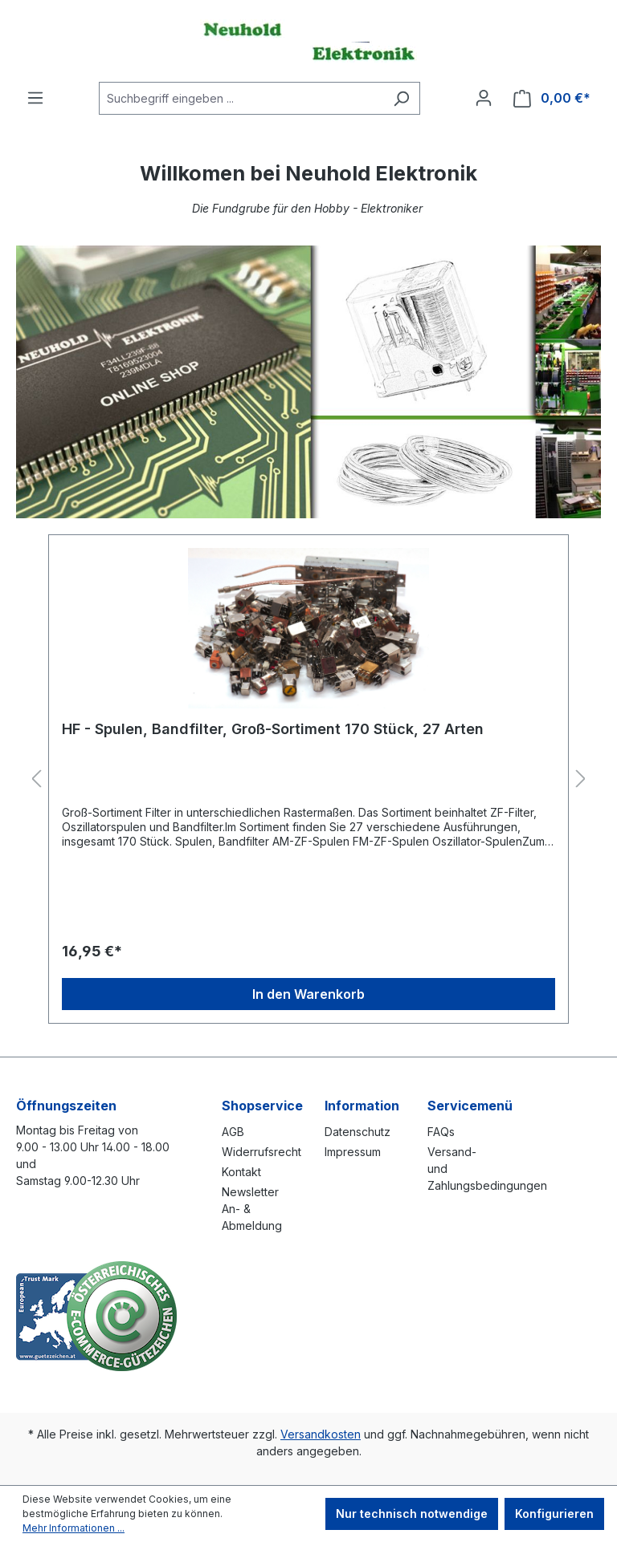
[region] (308, 779)
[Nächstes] (581, 779)
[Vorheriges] (36, 779)
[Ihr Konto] (483, 98)
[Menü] (35, 98)
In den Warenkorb (308, 994)
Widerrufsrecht (261, 1152)
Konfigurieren (554, 1513)
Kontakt (241, 1172)
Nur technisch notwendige (412, 1513)
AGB (233, 1131)
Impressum (353, 1152)
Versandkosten (320, 1434)
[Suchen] (401, 98)
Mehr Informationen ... (73, 1528)
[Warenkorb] (552, 98)
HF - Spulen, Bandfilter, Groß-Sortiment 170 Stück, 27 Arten (273, 728)
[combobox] (241, 98)
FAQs (441, 1131)
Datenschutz (357, 1131)
